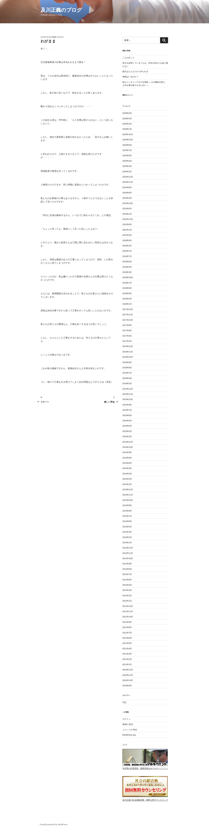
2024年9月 (127, 187)
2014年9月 (127, 452)
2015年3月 (127, 431)
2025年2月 (127, 171)
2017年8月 (127, 325)
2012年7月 (127, 574)
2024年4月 (127, 198)
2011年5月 (127, 643)
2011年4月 (127, 648)
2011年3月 (127, 654)
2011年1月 (127, 664)
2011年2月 (127, 659)
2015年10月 (127, 399)
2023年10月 (127, 203)
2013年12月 (127, 489)
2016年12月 (127, 346)
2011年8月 (127, 627)
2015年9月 (127, 405)
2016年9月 (127, 362)
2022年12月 (127, 219)
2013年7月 (127, 516)
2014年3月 (127, 473)
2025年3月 (127, 166)
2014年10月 (127, 447)
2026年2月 (127, 124)
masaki (60, 37)
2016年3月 (127, 383)
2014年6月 (127, 463)
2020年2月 (127, 246)
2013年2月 (127, 537)
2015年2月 (127, 436)
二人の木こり (128, 58)
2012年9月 (127, 564)
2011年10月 (127, 617)
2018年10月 (127, 277)
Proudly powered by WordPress (54, 824)
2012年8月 (127, 569)
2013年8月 (127, 511)
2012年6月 (127, 580)
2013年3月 (127, 532)
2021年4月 (127, 235)
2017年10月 (127, 320)
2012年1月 (127, 601)
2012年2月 (127, 595)
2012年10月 (127, 558)
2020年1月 (127, 251)
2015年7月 (127, 410)
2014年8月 (127, 458)
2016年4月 (127, 378)
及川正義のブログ (61, 10)
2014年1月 (127, 484)
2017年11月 (127, 314)
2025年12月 (127, 134)
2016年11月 (127, 352)
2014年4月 (127, 468)
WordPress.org (129, 735)
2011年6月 (127, 638)
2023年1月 (127, 214)
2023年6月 (127, 208)
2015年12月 (127, 389)
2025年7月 (127, 150)
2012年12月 (127, 548)
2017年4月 (127, 336)
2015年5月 (127, 420)
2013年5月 (127, 527)
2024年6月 (127, 193)
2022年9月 (127, 224)
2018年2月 (127, 299)
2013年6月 (127, 521)
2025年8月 (127, 145)
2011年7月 (127, 633)
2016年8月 (127, 367)
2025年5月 (127, 155)
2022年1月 (127, 230)
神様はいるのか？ (130, 77)
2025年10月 (127, 139)
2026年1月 (127, 129)
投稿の (127, 724)
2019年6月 (127, 261)
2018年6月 (127, 288)
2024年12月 (127, 177)
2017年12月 (127, 309)
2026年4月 (127, 113)
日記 (124, 702)
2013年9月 (127, 505)
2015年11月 (127, 394)
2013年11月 (127, 495)
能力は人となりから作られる (135, 71)
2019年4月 (127, 267)
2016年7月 (127, 373)
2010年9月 (127, 685)
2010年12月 (127, 670)
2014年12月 (127, 442)
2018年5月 (127, 293)
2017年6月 (127, 330)
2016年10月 (127, 357)
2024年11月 (127, 182)
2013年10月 (127, 500)
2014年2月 (127, 479)
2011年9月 (127, 622)
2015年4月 (127, 426)
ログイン (126, 719)
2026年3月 (127, 118)
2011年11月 (127, 611)
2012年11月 (127, 553)
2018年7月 (127, 283)
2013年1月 (127, 542)
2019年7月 (127, 256)
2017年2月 (127, 341)
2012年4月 (127, 585)
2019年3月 (127, 272)
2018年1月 (127, 304)
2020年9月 (127, 240)
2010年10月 (127, 680)
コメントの (129, 730)
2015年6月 (127, 415)
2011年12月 (127, 606)
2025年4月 (127, 161)
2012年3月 (127, 590)
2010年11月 (127, 675)
